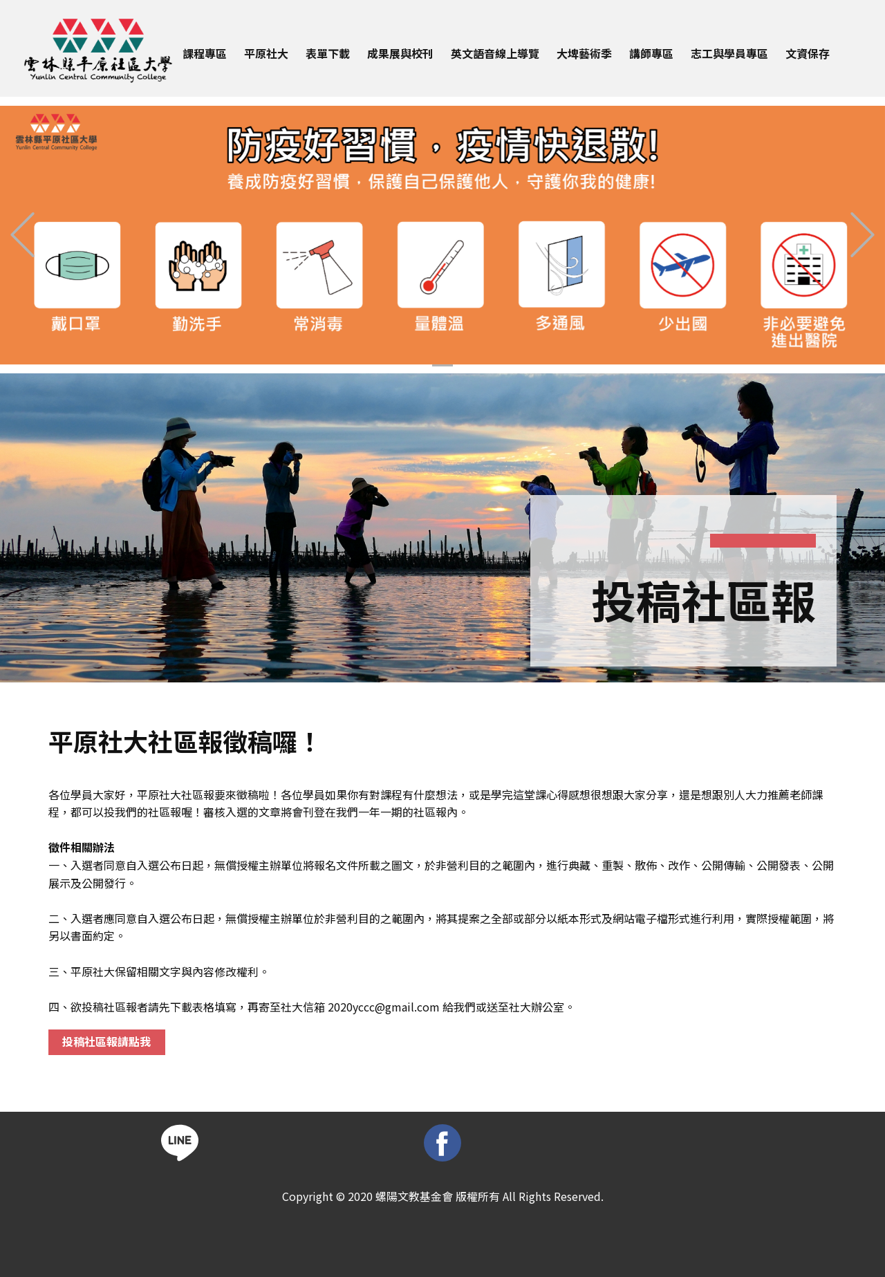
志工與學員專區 (729, 53)
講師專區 (651, 53)
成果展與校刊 (400, 53)
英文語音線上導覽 (495, 53)
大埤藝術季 (584, 53)
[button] (22, 234)
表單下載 (328, 53)
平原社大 (266, 53)
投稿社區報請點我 (106, 1041)
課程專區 (205, 53)
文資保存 (807, 53)
